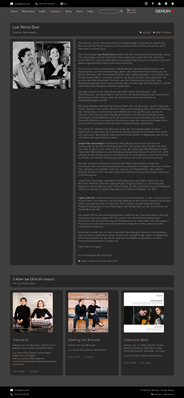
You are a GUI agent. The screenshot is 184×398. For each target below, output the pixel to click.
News (68, 11)
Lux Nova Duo (32, 352)
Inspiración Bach (136, 340)
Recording (28, 11)
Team (79, 11)
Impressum (162, 394)
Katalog (54, 11)
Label (42, 11)
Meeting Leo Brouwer (84, 340)
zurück (145, 32)
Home (14, 11)
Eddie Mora (24, 355)
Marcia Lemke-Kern (28, 358)
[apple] (172, 3)
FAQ (89, 11)
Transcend (20, 340)
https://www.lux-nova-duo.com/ (99, 260)
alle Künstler (162, 32)
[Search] (109, 11)
